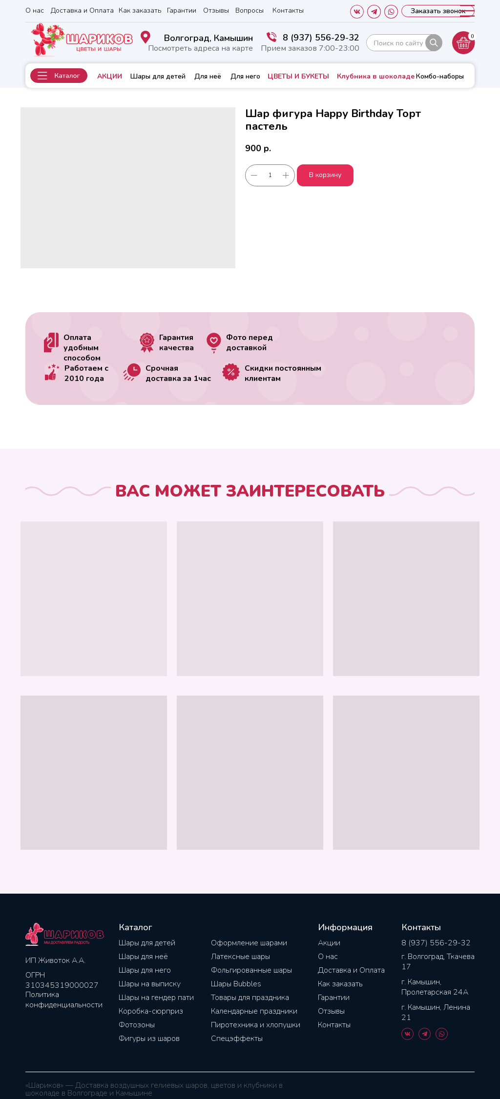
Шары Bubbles (236, 984)
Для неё (207, 76)
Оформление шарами (249, 943)
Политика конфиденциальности (64, 999)
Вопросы (249, 10)
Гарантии (181, 10)
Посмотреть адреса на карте (200, 48)
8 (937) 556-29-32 (321, 37)
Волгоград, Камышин (208, 38)
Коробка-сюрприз (151, 1011)
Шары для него (145, 970)
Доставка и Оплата (82, 10)
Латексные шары (240, 956)
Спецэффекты (237, 1038)
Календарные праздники (254, 1011)
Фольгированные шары (251, 970)
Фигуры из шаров (149, 1038)
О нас (34, 10)
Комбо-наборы (440, 76)
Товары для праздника (250, 997)
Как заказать (140, 10)
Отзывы (216, 10)
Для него (245, 76)
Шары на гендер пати (156, 997)
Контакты (288, 10)
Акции (329, 943)
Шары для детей (158, 76)
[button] (58, 75)
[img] (404, 42)
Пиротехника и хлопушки (255, 1024)
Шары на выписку (150, 984)
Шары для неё (143, 956)
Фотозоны (137, 1024)
